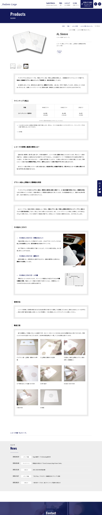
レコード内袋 (72, 29)
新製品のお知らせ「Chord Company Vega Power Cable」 (47, 463)
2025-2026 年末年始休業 (39, 470)
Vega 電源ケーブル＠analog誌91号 (42, 457)
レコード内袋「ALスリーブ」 (84, 29)
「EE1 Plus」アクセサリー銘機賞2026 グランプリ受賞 (46, 476)
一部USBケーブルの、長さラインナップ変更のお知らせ (47, 482)
